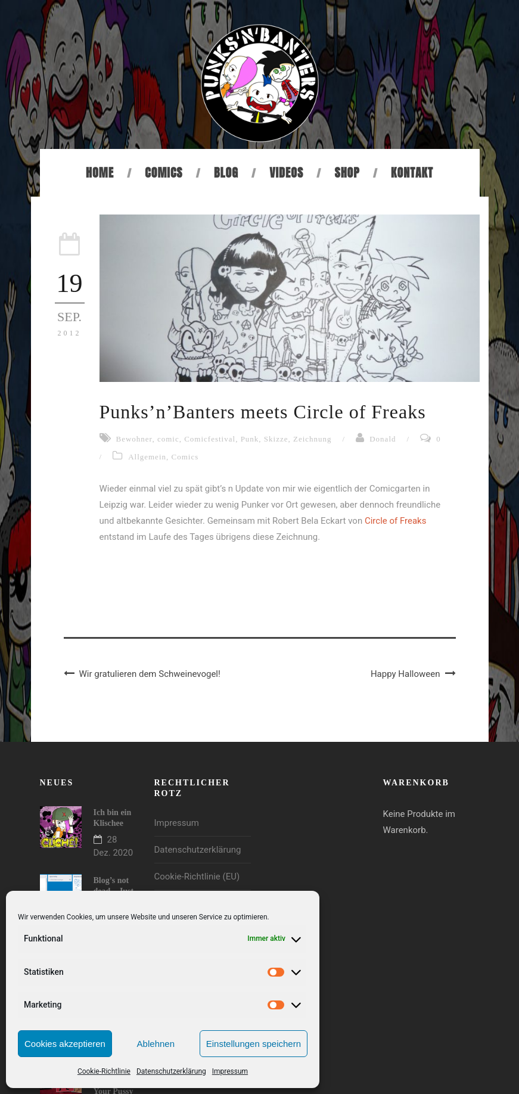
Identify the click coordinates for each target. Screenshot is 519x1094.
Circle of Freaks (396, 520)
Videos (286, 172)
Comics (163, 172)
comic (168, 438)
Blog (226, 172)
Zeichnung (312, 438)
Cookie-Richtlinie (103, 1071)
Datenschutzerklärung (171, 1071)
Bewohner (134, 438)
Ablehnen (156, 1044)
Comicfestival (209, 438)
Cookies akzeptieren (64, 1044)
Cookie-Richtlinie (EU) (197, 876)
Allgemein (147, 456)
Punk (250, 438)
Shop (346, 172)
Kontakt (412, 172)
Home (100, 172)
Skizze (276, 438)
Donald (382, 438)
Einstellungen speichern (253, 1044)
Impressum (230, 1071)
